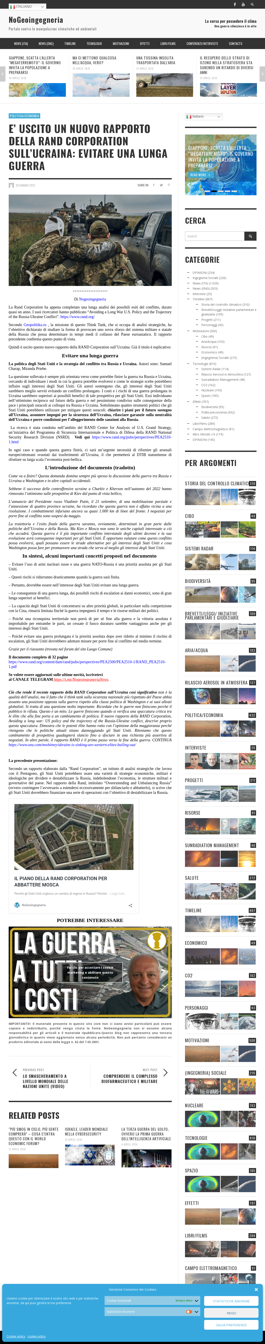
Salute (205, 417)
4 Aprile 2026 (130, 1144)
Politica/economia (24, 115)
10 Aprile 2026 (73, 1139)
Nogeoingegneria (92, 299)
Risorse (206, 347)
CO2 (204, 385)
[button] (256, 1289)
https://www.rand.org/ (77, 317)
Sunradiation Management (220, 379)
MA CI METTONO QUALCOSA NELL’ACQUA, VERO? (94, 60)
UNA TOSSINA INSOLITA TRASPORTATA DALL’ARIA (155, 60)
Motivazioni (201, 331)
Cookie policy (16, 1336)
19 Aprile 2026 (145, 68)
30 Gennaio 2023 (25, 185)
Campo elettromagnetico (210, 429)
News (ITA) (200, 283)
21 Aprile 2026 (17, 1149)
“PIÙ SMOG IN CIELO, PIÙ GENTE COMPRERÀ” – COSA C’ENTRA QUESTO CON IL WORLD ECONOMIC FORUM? (34, 1136)
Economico (209, 352)
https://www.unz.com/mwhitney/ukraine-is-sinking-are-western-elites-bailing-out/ (72, 745)
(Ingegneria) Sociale (215, 358)
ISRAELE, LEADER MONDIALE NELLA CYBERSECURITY (86, 1131)
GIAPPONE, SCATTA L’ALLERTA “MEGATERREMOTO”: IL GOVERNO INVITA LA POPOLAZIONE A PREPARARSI (35, 65)
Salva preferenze (231, 1325)
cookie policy (36, 1336)
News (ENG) (201, 288)
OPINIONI (200, 273)
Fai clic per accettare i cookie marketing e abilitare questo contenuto (90, 972)
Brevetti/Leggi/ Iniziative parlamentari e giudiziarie (212, 615)
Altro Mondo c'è (204, 434)
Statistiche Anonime (231, 1301)
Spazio (206, 396)
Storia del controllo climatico (221, 304)
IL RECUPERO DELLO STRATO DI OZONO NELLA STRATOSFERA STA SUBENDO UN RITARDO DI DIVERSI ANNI (226, 65)
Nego (231, 1313)
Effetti (197, 402)
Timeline (199, 299)
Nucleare (207, 390)
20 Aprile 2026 (18, 78)
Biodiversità (209, 407)
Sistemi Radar (211, 369)
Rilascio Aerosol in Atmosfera (222, 374)
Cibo (204, 336)
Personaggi (209, 325)
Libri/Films (200, 424)
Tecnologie (200, 364)
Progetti (207, 320)
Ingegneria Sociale (205, 278)
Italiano (21, 7)
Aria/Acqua (209, 342)
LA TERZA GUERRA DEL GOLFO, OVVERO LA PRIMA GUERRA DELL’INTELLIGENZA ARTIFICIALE (146, 1133)
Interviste (199, 294)
